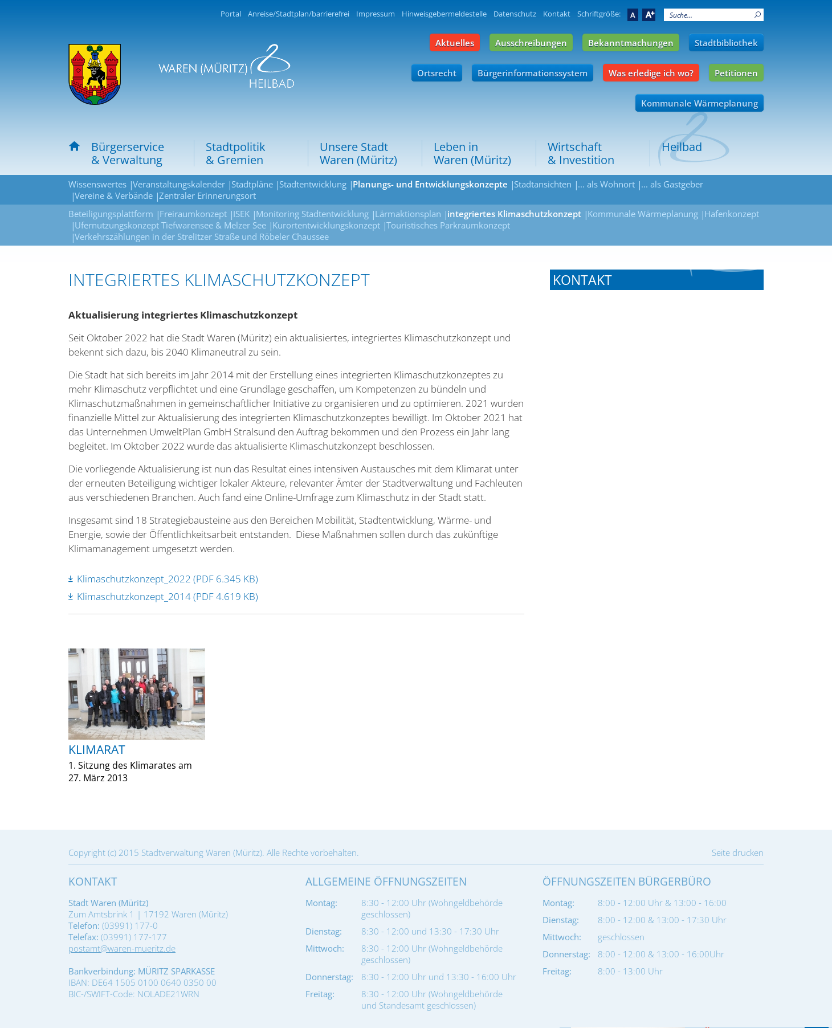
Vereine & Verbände (114, 195)
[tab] (657, 280)
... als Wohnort (606, 184)
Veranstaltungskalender (179, 184)
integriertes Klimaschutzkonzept (514, 213)
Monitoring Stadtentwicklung (312, 213)
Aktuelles (454, 42)
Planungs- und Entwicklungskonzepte (430, 184)
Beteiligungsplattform (110, 213)
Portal (231, 14)
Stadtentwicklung (312, 184)
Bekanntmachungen (631, 42)
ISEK (241, 213)
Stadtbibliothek (726, 42)
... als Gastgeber (672, 184)
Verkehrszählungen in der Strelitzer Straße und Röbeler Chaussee (202, 236)
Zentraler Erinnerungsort (207, 195)
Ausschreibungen (531, 42)
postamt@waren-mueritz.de (122, 948)
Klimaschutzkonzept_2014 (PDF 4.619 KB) (167, 596)
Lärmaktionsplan (408, 213)
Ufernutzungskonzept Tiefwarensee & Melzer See (170, 225)
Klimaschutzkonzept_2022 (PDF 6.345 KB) (167, 579)
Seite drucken (738, 852)
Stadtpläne (252, 184)
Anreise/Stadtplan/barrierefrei (298, 14)
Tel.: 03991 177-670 (590, 368)
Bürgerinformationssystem (533, 73)
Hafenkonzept (731, 213)
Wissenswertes (97, 184)
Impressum (375, 14)
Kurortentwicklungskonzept (326, 225)
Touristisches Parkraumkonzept (448, 225)
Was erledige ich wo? (651, 73)
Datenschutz (515, 14)
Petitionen (736, 73)
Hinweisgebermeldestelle (444, 14)
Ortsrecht (436, 73)
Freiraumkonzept (193, 213)
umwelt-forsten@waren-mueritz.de (647, 397)
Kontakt (556, 14)
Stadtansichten (543, 184)
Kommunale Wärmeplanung (699, 103)
